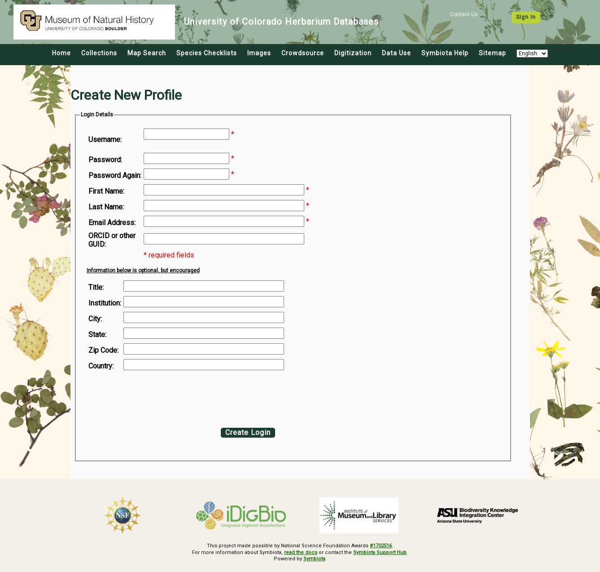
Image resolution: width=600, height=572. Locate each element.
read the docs (300, 552)
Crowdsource (302, 53)
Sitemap (492, 53)
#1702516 (381, 546)
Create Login (248, 432)
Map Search (146, 53)
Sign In (526, 17)
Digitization (353, 53)
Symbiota (314, 559)
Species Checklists (206, 53)
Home (61, 53)
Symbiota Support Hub (380, 552)
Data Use (396, 53)
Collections (99, 53)
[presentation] (161, 396)
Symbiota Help (445, 53)
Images (259, 53)
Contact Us (464, 14)
